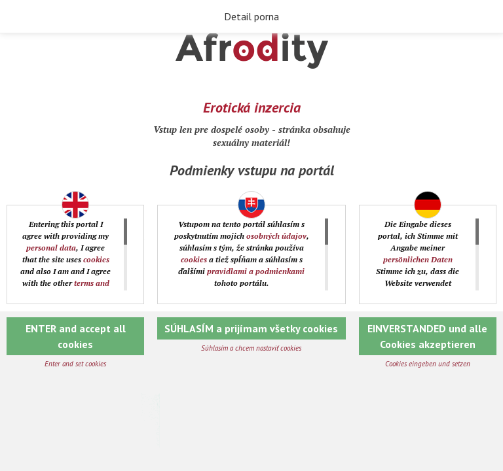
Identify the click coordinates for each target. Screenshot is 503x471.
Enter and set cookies (75, 363)
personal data (51, 248)
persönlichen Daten (418, 259)
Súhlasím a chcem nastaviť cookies (251, 348)
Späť (19, 17)
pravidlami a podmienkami (256, 271)
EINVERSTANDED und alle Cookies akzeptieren (427, 336)
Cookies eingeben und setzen (427, 363)
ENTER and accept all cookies (76, 336)
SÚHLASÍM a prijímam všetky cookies (251, 328)
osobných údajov (276, 236)
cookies (96, 259)
